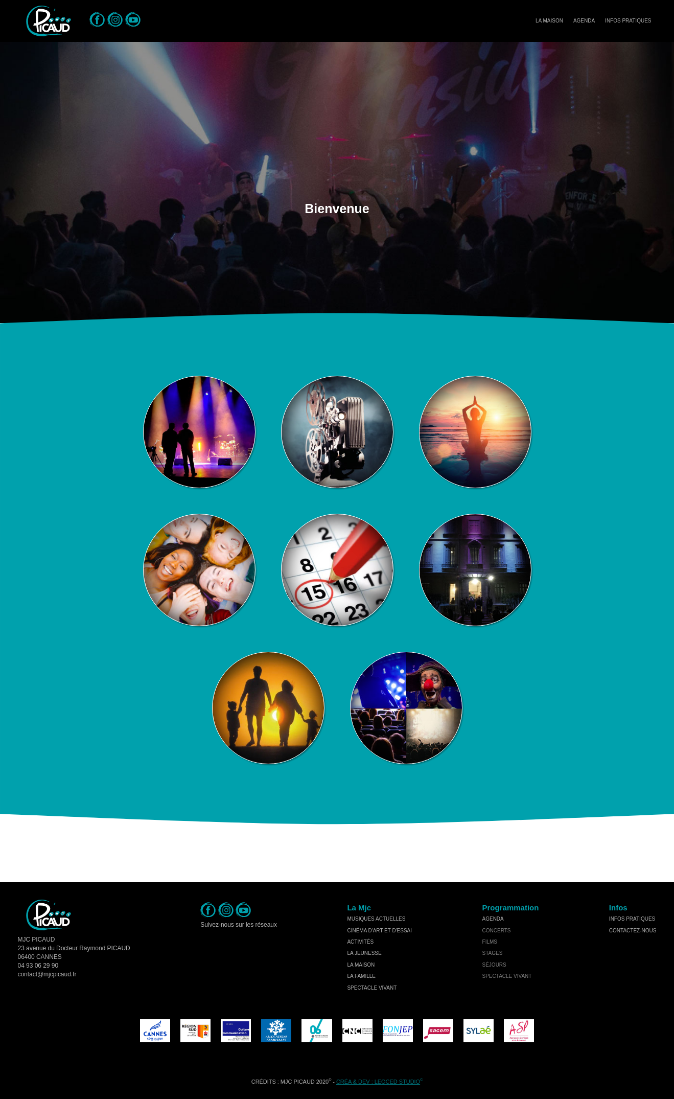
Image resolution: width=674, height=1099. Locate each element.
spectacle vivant (372, 988)
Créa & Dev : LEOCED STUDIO (378, 1082)
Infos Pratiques (628, 21)
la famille (361, 976)
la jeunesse (364, 953)
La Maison (549, 21)
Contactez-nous (633, 930)
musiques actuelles (376, 919)
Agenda (584, 21)
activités (360, 942)
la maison (361, 965)
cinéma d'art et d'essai (379, 930)
